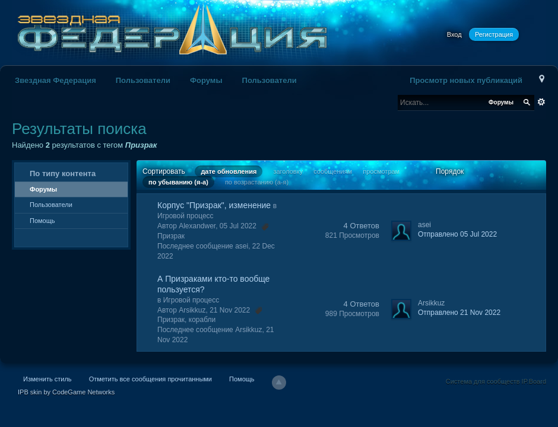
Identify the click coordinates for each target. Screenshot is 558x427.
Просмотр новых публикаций (466, 80)
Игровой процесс (185, 216)
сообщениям (332, 171)
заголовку (288, 171)
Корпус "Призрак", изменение (214, 205)
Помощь (42, 220)
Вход (454, 34)
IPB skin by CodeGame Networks (66, 392)
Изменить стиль (47, 379)
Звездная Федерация (55, 80)
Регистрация (494, 34)
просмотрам (381, 171)
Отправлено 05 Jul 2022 (457, 234)
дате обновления (228, 171)
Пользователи (143, 80)
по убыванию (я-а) (178, 182)
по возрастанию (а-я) (256, 182)
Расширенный (541, 102)
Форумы (206, 80)
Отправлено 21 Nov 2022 (459, 312)
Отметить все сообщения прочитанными (150, 379)
